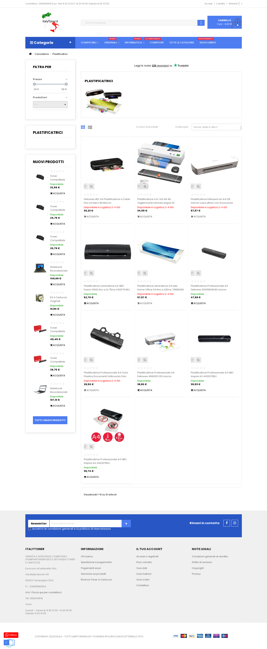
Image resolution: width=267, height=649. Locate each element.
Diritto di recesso (202, 562)
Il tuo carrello (144, 562)
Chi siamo (87, 556)
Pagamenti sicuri (91, 568)
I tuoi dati (141, 568)
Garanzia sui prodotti (93, 574)
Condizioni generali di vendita (210, 556)
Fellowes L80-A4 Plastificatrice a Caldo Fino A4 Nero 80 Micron (107, 201)
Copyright (198, 568)
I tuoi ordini (142, 579)
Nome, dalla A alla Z (217, 127)
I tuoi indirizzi (143, 574)
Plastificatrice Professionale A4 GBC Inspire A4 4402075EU (105, 461)
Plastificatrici (48, 132)
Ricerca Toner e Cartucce (96, 579)
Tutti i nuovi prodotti (50, 420)
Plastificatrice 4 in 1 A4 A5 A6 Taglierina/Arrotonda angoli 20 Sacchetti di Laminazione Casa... (156, 202)
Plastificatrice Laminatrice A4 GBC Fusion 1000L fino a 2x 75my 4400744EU (107, 287)
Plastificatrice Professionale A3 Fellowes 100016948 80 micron (209, 287)
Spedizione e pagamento (96, 562)
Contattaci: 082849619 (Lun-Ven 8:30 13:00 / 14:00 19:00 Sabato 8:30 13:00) (67, 3)
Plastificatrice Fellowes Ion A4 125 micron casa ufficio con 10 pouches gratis (212, 202)
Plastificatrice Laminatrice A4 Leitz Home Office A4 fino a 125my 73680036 (160, 287)
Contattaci (142, 585)
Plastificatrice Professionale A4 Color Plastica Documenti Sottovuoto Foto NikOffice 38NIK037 (106, 376)
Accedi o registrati (147, 556)
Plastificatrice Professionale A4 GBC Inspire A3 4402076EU (212, 374)
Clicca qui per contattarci (46, 592)
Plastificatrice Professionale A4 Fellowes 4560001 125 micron (155, 374)
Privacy (196, 574)
